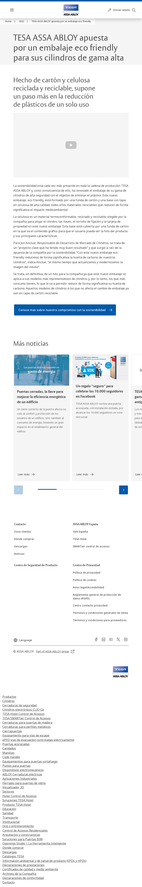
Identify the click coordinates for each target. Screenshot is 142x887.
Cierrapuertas (12, 731)
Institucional (11, 822)
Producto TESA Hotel (16, 805)
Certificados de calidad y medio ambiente (30, 869)
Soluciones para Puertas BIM (22, 839)
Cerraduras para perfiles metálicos (26, 727)
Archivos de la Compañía (19, 874)
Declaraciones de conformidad (23, 878)
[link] (11, 21)
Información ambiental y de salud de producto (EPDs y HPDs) (44, 861)
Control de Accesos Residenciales (25, 830)
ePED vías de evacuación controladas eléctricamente (38, 740)
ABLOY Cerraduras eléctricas (22, 774)
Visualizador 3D (13, 787)
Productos (9, 697)
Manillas (8, 753)
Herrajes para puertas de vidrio (24, 783)
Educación (9, 809)
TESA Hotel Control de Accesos (23, 714)
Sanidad (7, 813)
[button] (123, 489)
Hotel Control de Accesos (19, 796)
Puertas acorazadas (16, 744)
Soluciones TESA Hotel (17, 800)
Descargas (9, 852)
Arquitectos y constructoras (21, 835)
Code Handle (11, 757)
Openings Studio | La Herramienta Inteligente (34, 843)
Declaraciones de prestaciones (23, 865)
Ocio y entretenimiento (18, 826)
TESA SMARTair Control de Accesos (26, 718)
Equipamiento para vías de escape (25, 735)
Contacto (8, 882)
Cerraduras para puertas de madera (27, 722)
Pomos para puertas (16, 766)
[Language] (22, 638)
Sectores (8, 792)
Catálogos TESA (13, 856)
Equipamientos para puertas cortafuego (30, 761)
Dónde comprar (13, 848)
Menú (18, 10)
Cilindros (8, 701)
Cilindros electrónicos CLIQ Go (23, 710)
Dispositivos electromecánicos (23, 770)
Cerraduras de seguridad (19, 705)
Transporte (10, 818)
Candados (9, 748)
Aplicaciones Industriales (19, 779)
